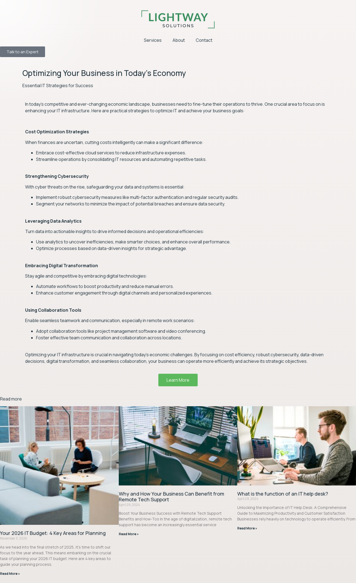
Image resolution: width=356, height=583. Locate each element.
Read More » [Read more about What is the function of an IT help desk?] (247, 528)
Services (153, 40)
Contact (204, 40)
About (179, 40)
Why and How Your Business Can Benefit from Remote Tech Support (171, 496)
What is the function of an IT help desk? (282, 493)
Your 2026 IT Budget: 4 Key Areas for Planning (53, 533)
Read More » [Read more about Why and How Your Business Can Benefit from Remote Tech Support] (129, 534)
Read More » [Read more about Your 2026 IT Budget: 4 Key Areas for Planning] (10, 573)
